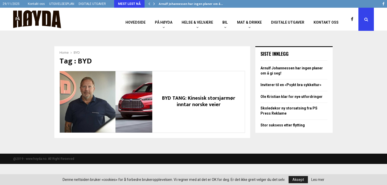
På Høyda (163, 22)
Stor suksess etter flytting (282, 125)
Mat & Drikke (249, 22)
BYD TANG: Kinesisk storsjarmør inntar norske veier (198, 101)
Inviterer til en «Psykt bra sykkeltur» (290, 85)
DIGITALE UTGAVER (92, 4)
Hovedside (135, 22)
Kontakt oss (36, 4)
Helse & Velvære (197, 22)
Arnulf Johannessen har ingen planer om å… (191, 3)
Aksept (298, 180)
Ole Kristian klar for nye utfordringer (291, 97)
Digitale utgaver (287, 22)
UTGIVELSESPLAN (61, 4)
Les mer (317, 179)
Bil (225, 22)
